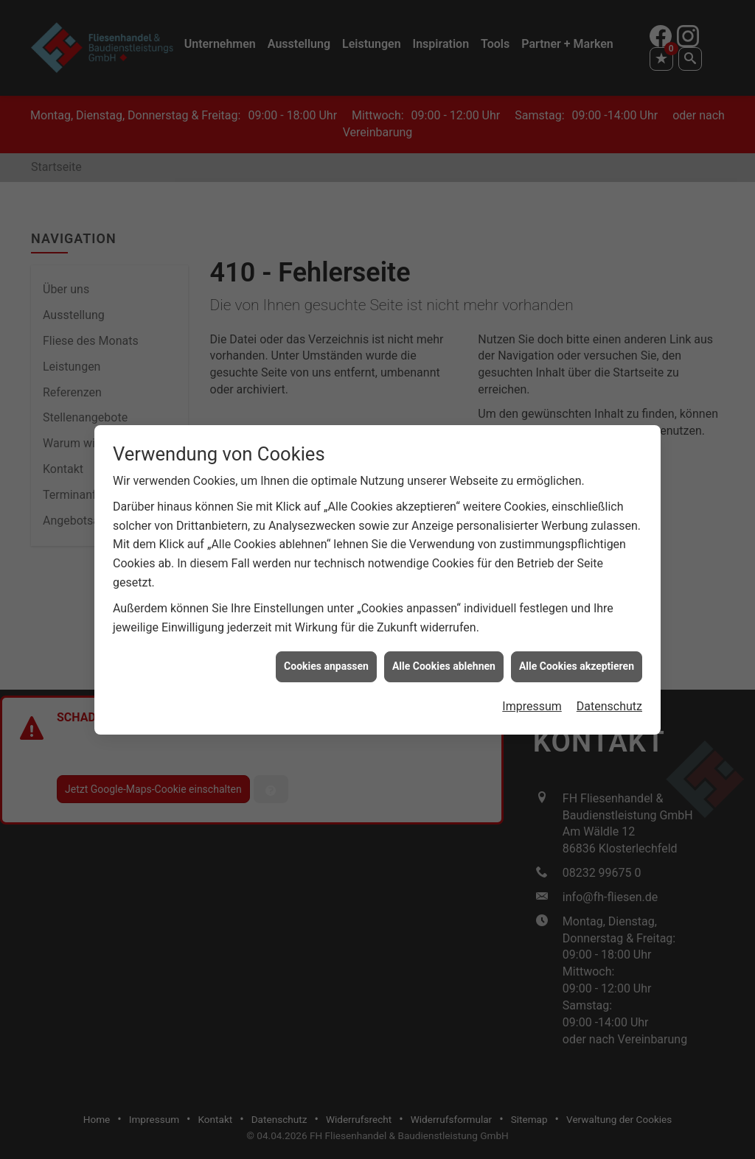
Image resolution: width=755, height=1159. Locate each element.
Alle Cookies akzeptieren (576, 654)
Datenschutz (609, 694)
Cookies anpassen (326, 654)
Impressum (532, 694)
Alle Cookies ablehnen (443, 654)
